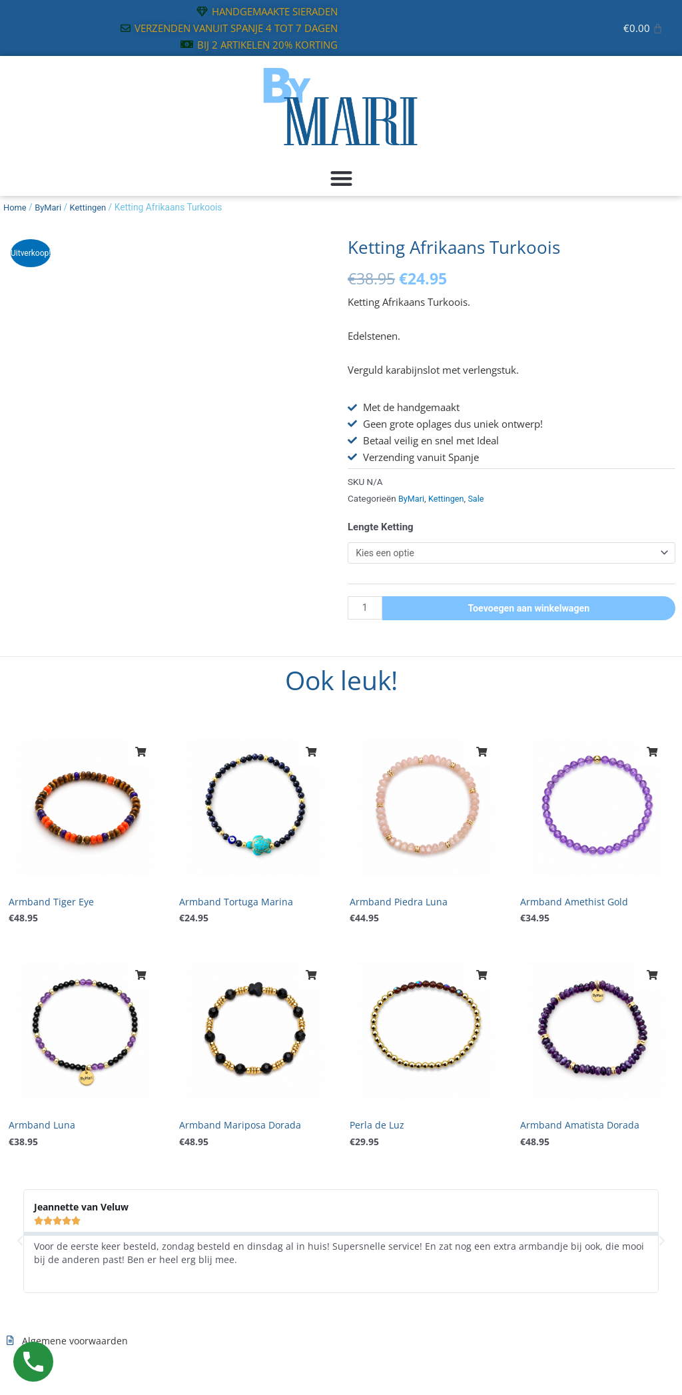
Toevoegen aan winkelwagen (530, 610)
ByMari (51, 207)
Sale (481, 498)
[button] (341, 179)
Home (15, 207)
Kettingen (92, 207)
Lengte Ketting (381, 527)
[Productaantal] (366, 610)
